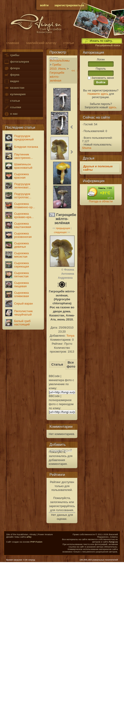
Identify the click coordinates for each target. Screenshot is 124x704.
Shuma (86, 148)
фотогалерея (16, 62)
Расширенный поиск (107, 45)
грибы (11, 55)
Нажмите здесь (98, 93)
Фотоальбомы (60, 60)
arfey (29, 537)
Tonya (70, 335)
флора (12, 68)
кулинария (15, 94)
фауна (12, 75)
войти (44, 5)
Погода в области (101, 201)
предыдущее (63, 228)
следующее (60, 232)
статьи (12, 101)
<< (73, 70)
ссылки (12, 107)
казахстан (14, 88)
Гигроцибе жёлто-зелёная (57, 76)
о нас (11, 114)
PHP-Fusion (36, 542)
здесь (112, 107)
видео (11, 81)
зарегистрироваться (69, 5)
